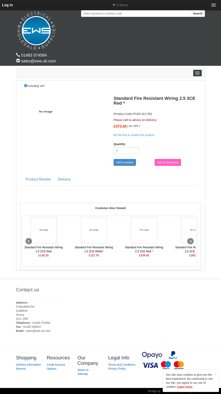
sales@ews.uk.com (38, 330)
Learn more (184, 386)
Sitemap (82, 373)
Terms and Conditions (121, 364)
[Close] (215, 374)
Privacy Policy (117, 368)
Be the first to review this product (134, 135)
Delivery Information (28, 364)
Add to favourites (167, 162)
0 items (122, 5)
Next (190, 241)
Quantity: (118, 144)
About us (82, 369)
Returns (21, 368)
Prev (29, 241)
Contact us (27, 289)
